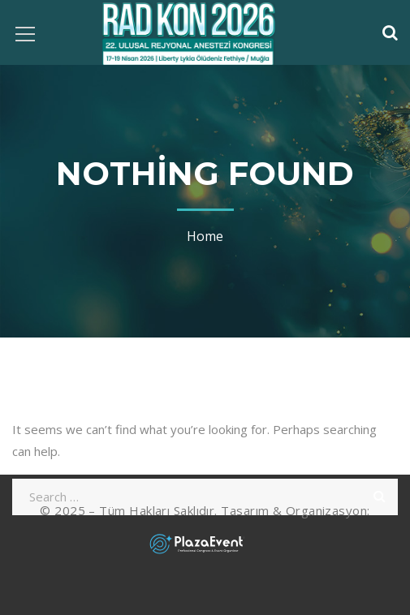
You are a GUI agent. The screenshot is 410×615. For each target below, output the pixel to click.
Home (205, 236)
